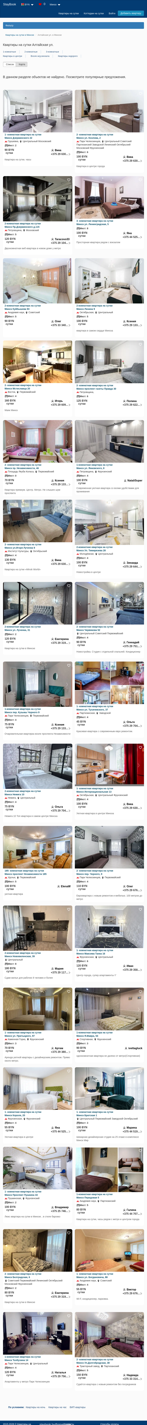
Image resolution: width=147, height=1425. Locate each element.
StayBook (9, 4)
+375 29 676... (132, 890)
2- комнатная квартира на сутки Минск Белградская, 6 (23, 1276)
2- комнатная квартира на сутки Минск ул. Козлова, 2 (95, 136)
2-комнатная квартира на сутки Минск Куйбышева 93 (23, 307)
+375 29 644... (132, 566)
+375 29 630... (61, 154)
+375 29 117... (61, 972)
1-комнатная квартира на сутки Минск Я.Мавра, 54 (95, 1034)
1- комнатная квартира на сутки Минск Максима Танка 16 (95, 952)
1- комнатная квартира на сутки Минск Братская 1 (95, 1114)
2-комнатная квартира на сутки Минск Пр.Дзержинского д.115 (23, 225)
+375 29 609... (61, 404)
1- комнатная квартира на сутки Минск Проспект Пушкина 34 (23, 1193)
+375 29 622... (132, 404)
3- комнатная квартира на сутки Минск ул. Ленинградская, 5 (95, 223)
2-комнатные (30, 51)
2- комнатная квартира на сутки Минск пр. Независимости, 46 (23, 466)
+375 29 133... (132, 325)
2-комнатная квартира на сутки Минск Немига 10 (23, 793)
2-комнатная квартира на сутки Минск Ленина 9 (95, 307)
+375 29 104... (61, 242)
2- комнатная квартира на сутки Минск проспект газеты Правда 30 (96, 387)
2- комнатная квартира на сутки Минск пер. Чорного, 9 (95, 872)
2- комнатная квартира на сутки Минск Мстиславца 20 (23, 387)
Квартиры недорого (68, 56)
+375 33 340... (61, 325)
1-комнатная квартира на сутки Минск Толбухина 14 (23, 1358)
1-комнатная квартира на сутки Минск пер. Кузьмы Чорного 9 (23, 711)
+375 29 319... (61, 642)
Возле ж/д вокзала (40, 56)
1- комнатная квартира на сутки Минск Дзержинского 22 (23, 136)
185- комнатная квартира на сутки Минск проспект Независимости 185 (26, 872)
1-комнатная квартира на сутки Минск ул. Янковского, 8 (95, 466)
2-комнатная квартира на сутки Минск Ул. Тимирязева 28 (95, 549)
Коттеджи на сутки (94, 13)
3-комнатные (52, 51)
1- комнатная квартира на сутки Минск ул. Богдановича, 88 (95, 1276)
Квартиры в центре (12, 56)
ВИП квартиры (77, 1407)
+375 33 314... (132, 1378)
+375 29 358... (132, 969)
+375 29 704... (132, 725)
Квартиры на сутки (69, 13)
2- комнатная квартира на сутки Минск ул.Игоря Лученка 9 (23, 546)
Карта (22, 64)
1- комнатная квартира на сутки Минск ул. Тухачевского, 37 (95, 708)
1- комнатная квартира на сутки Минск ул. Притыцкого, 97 (23, 1034)
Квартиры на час (57, 1407)
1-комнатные (9, 51)
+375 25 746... (61, 1211)
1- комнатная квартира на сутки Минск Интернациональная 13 (95, 790)
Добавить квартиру (130, 13)
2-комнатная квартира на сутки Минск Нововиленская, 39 (23, 955)
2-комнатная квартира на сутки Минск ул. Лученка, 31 (23, 628)
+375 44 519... (132, 1131)
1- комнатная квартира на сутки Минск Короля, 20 (23, 1114)
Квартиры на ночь (35, 1407)
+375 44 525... (132, 237)
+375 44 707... (132, 1213)
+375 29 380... (61, 1051)
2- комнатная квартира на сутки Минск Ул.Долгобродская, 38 (95, 1361)
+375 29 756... (61, 1376)
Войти (112, 13)
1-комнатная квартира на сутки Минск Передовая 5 (95, 1196)
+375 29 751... (132, 646)
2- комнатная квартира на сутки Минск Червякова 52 (95, 628)
